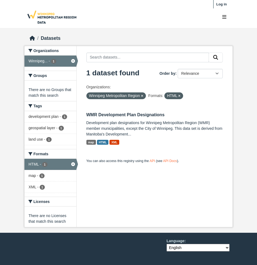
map (91, 142)
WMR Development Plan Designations (125, 114)
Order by (167, 73)
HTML (102, 142)
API (152, 161)
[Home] (32, 38)
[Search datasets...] (147, 57)
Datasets (51, 38)
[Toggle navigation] (224, 17)
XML (114, 142)
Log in (221, 4)
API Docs (170, 161)
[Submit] (216, 57)
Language (175, 241)
